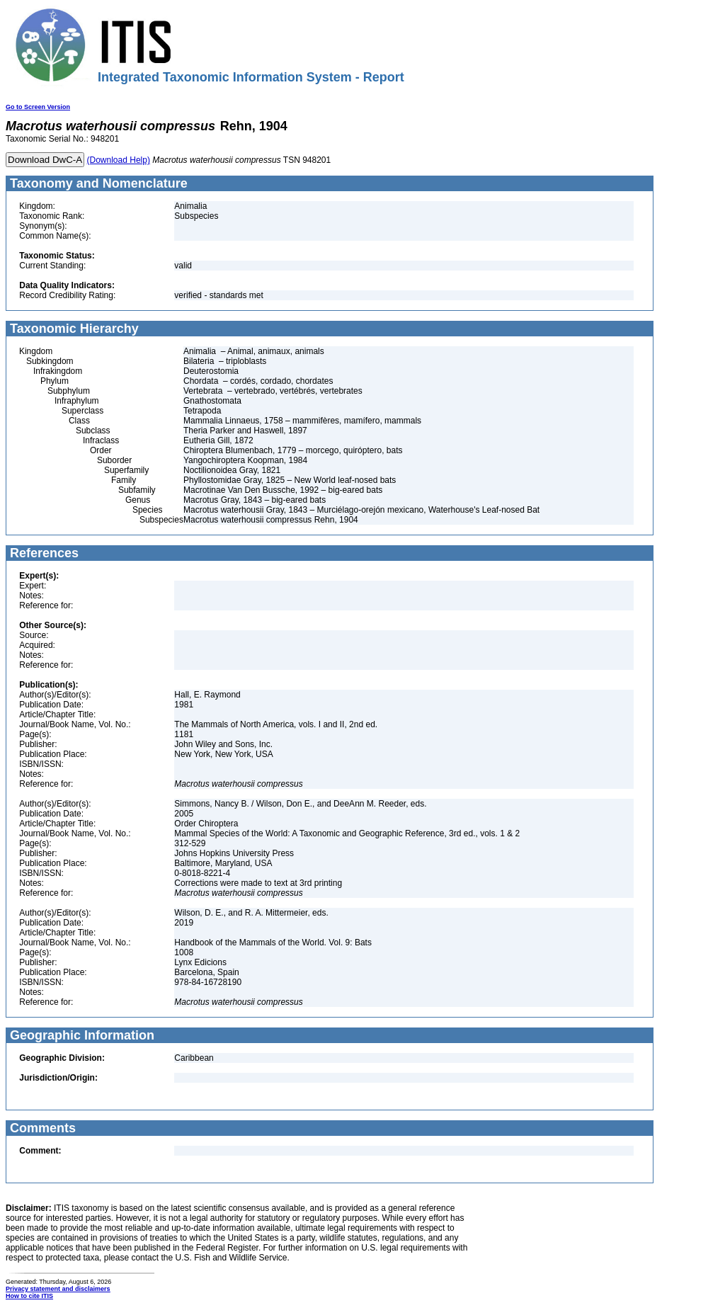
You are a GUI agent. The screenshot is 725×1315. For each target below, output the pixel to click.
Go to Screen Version (38, 106)
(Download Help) (118, 160)
